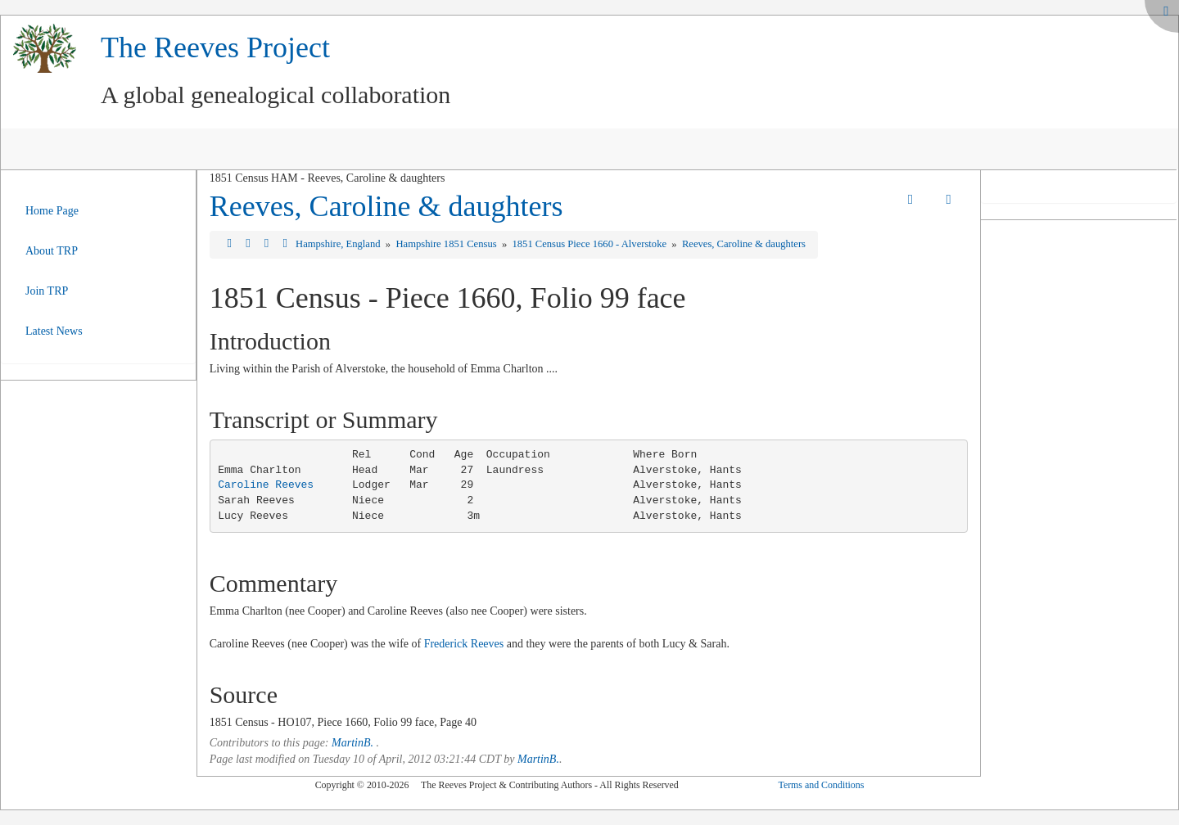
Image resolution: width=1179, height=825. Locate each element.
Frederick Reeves (464, 644)
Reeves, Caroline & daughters (386, 206)
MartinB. (352, 743)
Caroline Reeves (266, 485)
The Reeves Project (215, 47)
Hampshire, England (339, 244)
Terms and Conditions (821, 785)
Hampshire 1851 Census (447, 244)
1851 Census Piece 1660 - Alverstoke (590, 244)
